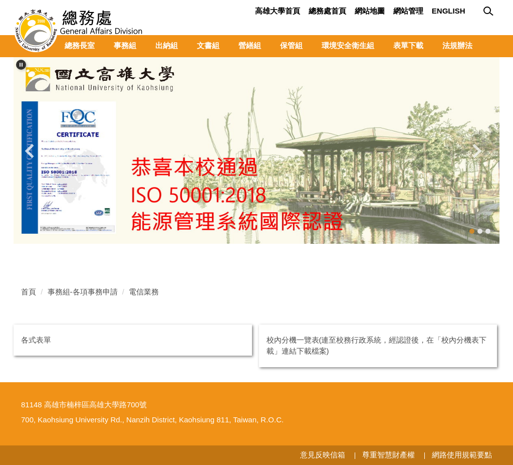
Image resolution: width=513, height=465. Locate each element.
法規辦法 (457, 45)
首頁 (28, 291)
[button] (21, 65)
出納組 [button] (166, 45)
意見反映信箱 (322, 454)
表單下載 (408, 45)
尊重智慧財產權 (388, 454)
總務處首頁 (327, 11)
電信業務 (144, 291)
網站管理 (408, 11)
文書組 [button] (208, 45)
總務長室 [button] (80, 45)
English (448, 11)
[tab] (472, 231)
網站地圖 (370, 11)
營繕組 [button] (249, 45)
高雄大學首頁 (277, 11)
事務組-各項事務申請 (83, 291)
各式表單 (36, 340)
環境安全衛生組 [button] (348, 45)
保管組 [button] (291, 45)
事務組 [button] (125, 45)
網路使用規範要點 (462, 454)
